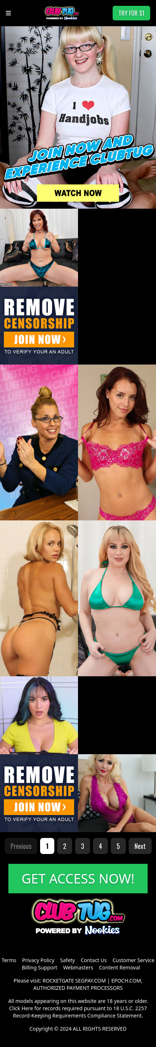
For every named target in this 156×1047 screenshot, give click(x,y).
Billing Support (39, 967)
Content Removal (119, 967)
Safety (67, 960)
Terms (8, 960)
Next (140, 846)
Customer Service (134, 960)
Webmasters (78, 967)
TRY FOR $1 (131, 13)
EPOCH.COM (126, 980)
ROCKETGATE (58, 980)
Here (27, 1008)
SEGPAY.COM (90, 980)
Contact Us (94, 960)
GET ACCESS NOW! (78, 878)
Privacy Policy (38, 960)
